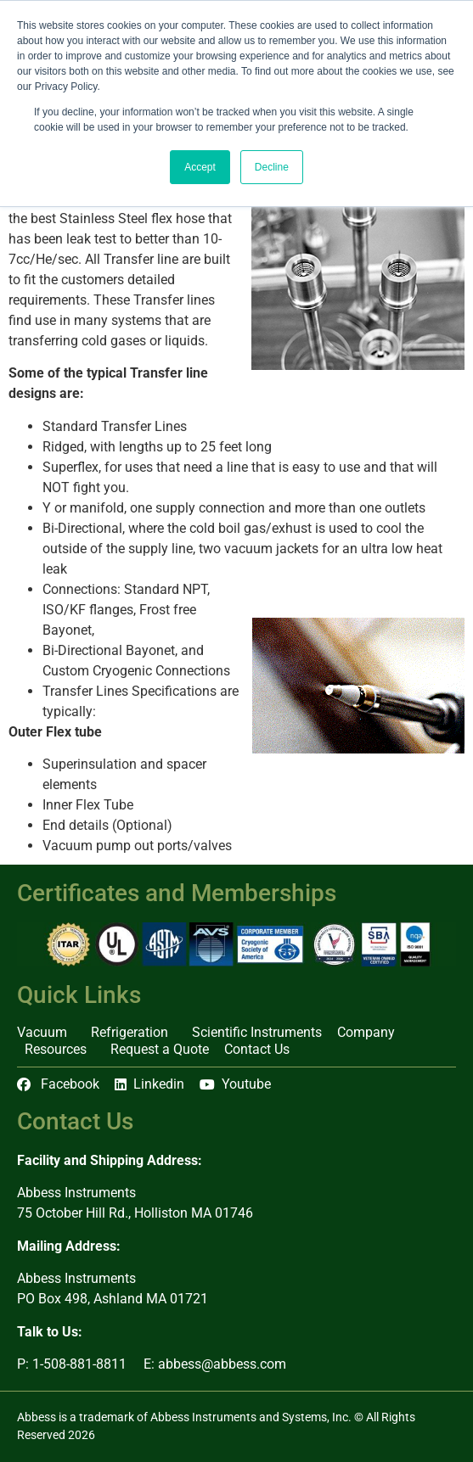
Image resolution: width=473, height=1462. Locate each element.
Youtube (235, 1084)
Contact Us (257, 1049)
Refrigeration (134, 1032)
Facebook (58, 1084)
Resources (60, 1049)
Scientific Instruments (257, 1032)
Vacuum (46, 1032)
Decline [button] (272, 167)
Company (370, 1032)
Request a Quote (159, 1049)
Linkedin (149, 1084)
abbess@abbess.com (222, 1364)
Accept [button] (200, 167)
